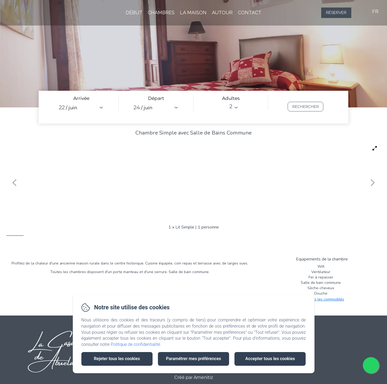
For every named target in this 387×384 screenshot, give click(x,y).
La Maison (193, 12)
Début (134, 12)
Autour (222, 12)
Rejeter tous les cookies (117, 358)
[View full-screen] (374, 148)
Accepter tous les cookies (270, 358)
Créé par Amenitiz (193, 377)
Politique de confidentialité (135, 344)
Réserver (336, 12)
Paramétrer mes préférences (193, 358)
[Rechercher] (305, 106)
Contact (249, 12)
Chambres (161, 12)
